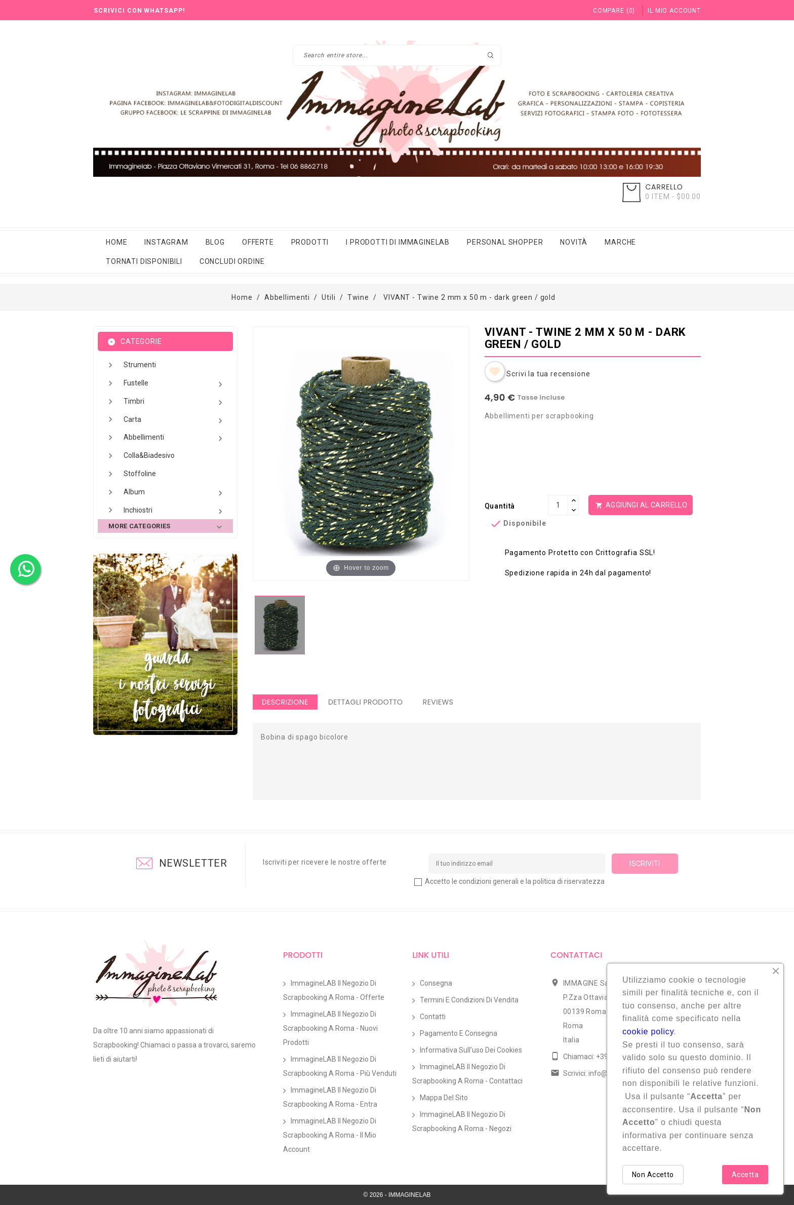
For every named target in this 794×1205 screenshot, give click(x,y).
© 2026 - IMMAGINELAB (397, 1194)
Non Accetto (653, 1175)
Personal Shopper (505, 242)
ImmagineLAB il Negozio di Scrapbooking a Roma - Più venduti (339, 1066)
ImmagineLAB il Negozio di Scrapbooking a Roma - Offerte (333, 990)
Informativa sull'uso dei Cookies (471, 1050)
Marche (620, 242)
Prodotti (310, 242)
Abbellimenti (174, 438)
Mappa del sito (444, 1098)
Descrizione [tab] (285, 702)
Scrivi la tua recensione (548, 374)
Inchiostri (174, 511)
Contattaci (576, 955)
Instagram (166, 242)
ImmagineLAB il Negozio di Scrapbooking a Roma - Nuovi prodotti (330, 1028)
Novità (573, 242)
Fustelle (174, 384)
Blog (215, 242)
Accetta (745, 1175)
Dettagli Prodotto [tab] (365, 702)
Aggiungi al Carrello (641, 505)
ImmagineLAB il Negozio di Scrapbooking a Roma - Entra (330, 1097)
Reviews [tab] (438, 702)
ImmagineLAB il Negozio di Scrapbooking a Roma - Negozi (461, 1121)
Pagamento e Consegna (458, 1033)
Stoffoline (140, 474)
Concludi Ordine (232, 261)
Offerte (258, 242)
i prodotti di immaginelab (398, 242)
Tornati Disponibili (144, 261)
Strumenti (140, 365)
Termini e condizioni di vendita (469, 1000)
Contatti (433, 1017)
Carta (174, 420)
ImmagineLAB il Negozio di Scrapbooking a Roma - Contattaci (467, 1074)
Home (116, 242)
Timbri (174, 402)
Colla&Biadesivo (149, 455)
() (614, 10)
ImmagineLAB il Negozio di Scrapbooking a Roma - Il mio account (329, 1135)
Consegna (436, 983)
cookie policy (647, 1031)
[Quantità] (558, 505)
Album (174, 493)
